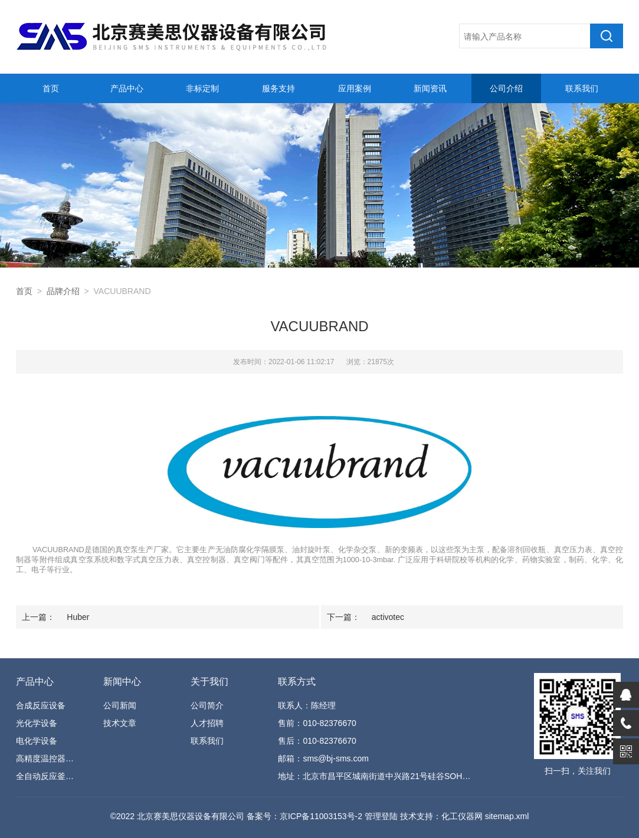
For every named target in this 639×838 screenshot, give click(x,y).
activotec (388, 617)
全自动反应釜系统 (47, 776)
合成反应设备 (40, 705)
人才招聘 (207, 723)
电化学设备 (36, 740)
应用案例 (354, 88)
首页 (50, 88)
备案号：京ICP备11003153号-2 (304, 816)
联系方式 (297, 682)
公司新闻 (119, 705)
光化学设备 (36, 723)
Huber (78, 617)
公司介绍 (506, 88)
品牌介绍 (63, 291)
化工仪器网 (462, 816)
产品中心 (126, 88)
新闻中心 (122, 682)
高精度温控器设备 (47, 758)
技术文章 (119, 723)
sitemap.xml (507, 816)
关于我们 (209, 682)
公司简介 (207, 705)
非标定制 (202, 88)
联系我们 (581, 88)
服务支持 (278, 88)
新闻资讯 (430, 88)
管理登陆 (381, 816)
